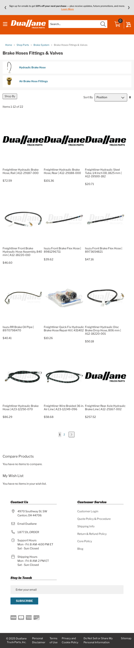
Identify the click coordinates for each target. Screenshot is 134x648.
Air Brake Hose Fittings (26, 85)
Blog (80, 548)
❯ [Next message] (129, 7)
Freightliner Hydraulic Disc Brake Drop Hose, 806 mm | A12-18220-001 (103, 334)
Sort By (88, 100)
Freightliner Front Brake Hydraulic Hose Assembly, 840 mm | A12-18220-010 (22, 255)
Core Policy (84, 541)
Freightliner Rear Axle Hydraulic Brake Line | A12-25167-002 (105, 411)
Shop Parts (23, 48)
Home (9, 48)
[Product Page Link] (23, 169)
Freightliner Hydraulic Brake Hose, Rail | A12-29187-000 (21, 175)
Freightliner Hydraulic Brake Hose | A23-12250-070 (21, 411)
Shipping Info (86, 526)
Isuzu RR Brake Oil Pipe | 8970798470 (18, 332)
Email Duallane (27, 523)
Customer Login (87, 511)
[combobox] (78, 26)
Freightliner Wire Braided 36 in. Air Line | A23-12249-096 (64, 411)
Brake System (42, 48)
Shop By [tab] (10, 99)
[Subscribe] (24, 600)
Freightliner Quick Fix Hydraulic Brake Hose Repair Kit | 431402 (64, 332)
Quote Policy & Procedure (94, 519)
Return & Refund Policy (92, 534)
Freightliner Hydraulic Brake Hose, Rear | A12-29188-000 (62, 175)
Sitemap (126, 638)
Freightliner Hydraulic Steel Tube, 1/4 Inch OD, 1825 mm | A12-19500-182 (103, 177)
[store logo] (29, 26)
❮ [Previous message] (5, 7)
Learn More (67, 9)
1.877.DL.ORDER (28, 532)
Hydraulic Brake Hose (25, 71)
